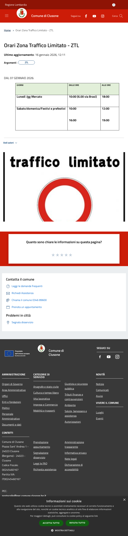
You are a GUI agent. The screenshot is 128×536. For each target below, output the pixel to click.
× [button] (124, 500)
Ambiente (70, 405)
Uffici (5, 396)
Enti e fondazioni (11, 402)
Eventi (99, 418)
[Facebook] (84, 16)
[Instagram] (101, 16)
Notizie (100, 384)
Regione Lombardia (16, 5)
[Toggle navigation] (7, 16)
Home (7, 30)
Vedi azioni (10, 143)
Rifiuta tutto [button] (77, 522)
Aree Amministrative (14, 390)
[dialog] (64, 516)
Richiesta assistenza (44, 469)
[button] (64, 530)
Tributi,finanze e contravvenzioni (74, 396)
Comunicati (102, 390)
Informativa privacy (76, 453)
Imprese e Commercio (45, 405)
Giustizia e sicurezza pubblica (76, 386)
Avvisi (99, 396)
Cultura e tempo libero (46, 393)
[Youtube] (93, 16)
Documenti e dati (11, 425)
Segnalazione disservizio (40, 455)
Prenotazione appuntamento (41, 444)
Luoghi (100, 412)
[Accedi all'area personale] (113, 4)
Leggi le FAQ (40, 463)
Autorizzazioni (73, 422)
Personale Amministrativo (11, 416)
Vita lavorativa (41, 399)
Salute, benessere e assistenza (76, 413)
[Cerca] (121, 16)
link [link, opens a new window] (96, 516)
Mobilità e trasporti (44, 411)
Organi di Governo (12, 384)
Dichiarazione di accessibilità (74, 467)
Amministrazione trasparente (74, 444)
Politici (6, 408)
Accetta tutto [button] (51, 523)
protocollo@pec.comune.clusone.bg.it (24, 496)
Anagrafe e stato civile (46, 387)
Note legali (71, 459)
